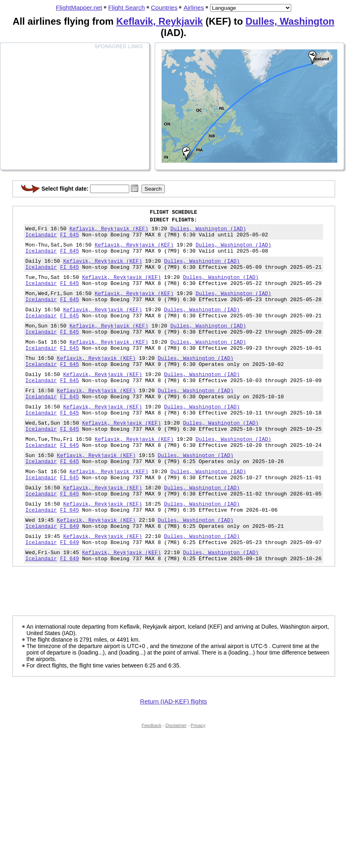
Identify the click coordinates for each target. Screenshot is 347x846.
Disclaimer (176, 778)
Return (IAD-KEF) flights (173, 754)
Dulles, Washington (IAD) (208, 232)
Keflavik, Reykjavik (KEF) (108, 232)
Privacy (198, 778)
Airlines (193, 7)
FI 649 (69, 574)
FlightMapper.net (79, 7)
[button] (134, 188)
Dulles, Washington (290, 21)
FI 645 (69, 239)
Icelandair (41, 239)
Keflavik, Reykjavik (159, 21)
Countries (164, 7)
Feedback (152, 778)
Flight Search (126, 7)
